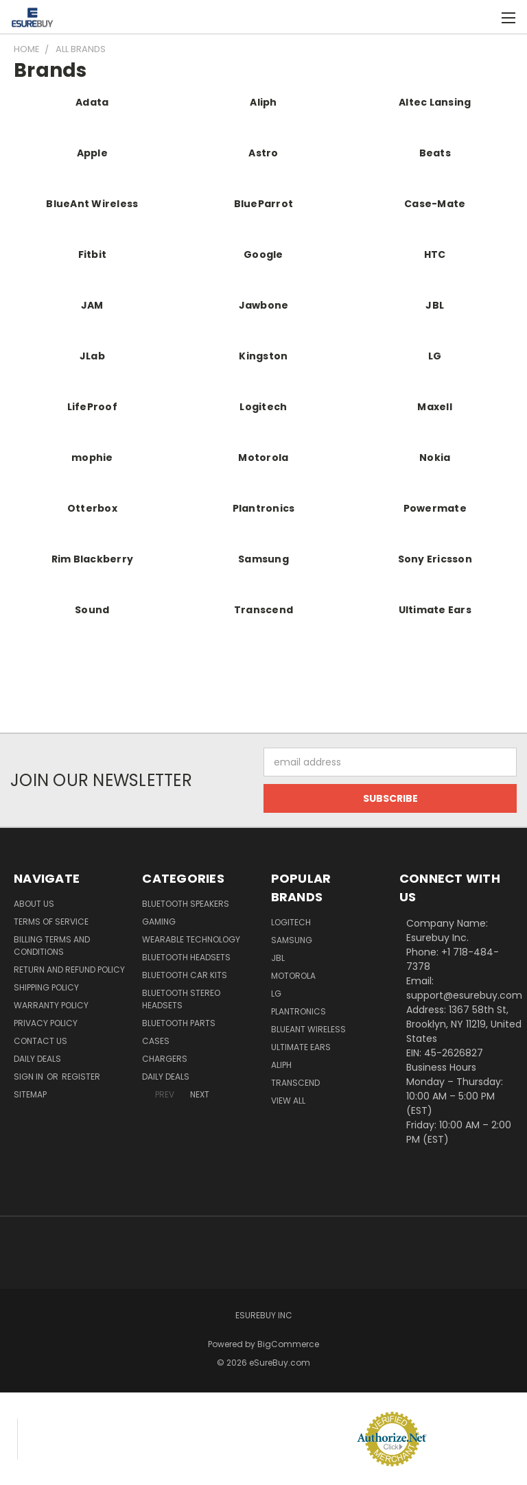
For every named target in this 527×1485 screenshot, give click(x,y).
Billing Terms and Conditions (52, 946)
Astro (263, 153)
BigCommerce (288, 1344)
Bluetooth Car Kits (184, 975)
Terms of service (51, 921)
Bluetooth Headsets (186, 957)
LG (435, 356)
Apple (92, 153)
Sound (92, 610)
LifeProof (92, 407)
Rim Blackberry (92, 559)
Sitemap (30, 1094)
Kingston (263, 356)
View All (288, 1100)
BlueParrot (264, 204)
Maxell (434, 407)
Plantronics (264, 508)
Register (81, 1076)
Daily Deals (37, 1059)
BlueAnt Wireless (92, 204)
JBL (434, 305)
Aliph (263, 102)
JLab (92, 356)
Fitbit (92, 254)
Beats (435, 153)
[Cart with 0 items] (483, 17)
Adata (91, 102)
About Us (34, 904)
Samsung (263, 559)
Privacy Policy (46, 1023)
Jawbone (264, 305)
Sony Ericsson (435, 559)
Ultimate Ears (435, 610)
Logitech (263, 407)
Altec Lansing (435, 102)
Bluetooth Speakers (185, 904)
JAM (92, 305)
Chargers (164, 1059)
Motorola (263, 457)
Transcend (263, 610)
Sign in (29, 1076)
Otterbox (92, 508)
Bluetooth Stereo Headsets (181, 999)
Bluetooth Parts (178, 1023)
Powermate (435, 508)
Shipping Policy (46, 987)
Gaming (159, 921)
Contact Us (40, 1041)
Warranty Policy (51, 1005)
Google (263, 254)
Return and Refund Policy (69, 969)
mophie (92, 457)
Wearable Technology (191, 939)
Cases (155, 1041)
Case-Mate (434, 204)
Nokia (434, 457)
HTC (435, 254)
